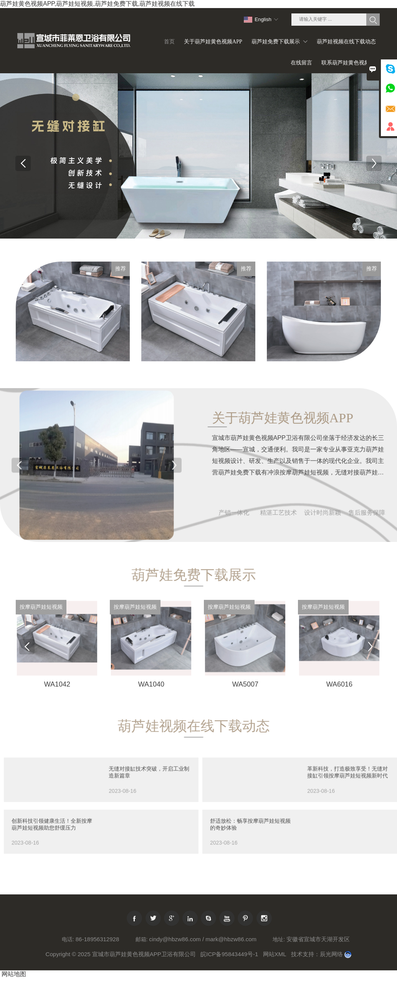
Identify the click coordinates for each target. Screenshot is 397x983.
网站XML (274, 970)
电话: (68, 956)
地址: (279, 956)
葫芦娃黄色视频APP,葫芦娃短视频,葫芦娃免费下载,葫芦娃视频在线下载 (97, 3)
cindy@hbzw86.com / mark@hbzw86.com (202, 955)
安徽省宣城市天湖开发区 (318, 955)
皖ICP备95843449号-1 (229, 970)
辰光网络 (331, 970)
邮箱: (142, 956)
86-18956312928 (97, 955)
